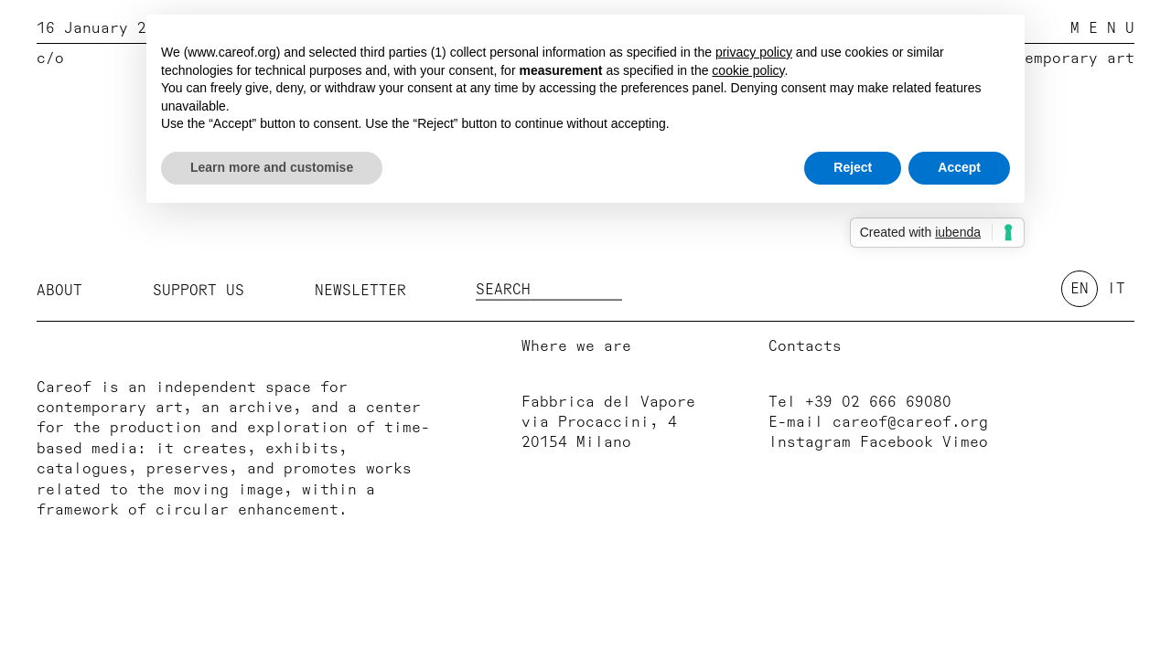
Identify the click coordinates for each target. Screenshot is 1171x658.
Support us (198, 289)
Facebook (896, 442)
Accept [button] (959, 167)
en (1079, 288)
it (1116, 288)
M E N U (1102, 28)
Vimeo (965, 442)
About (59, 289)
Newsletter (360, 289)
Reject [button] (852, 167)
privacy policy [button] (753, 52)
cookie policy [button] (748, 70)
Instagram (809, 442)
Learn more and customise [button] (271, 167)
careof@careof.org (910, 422)
